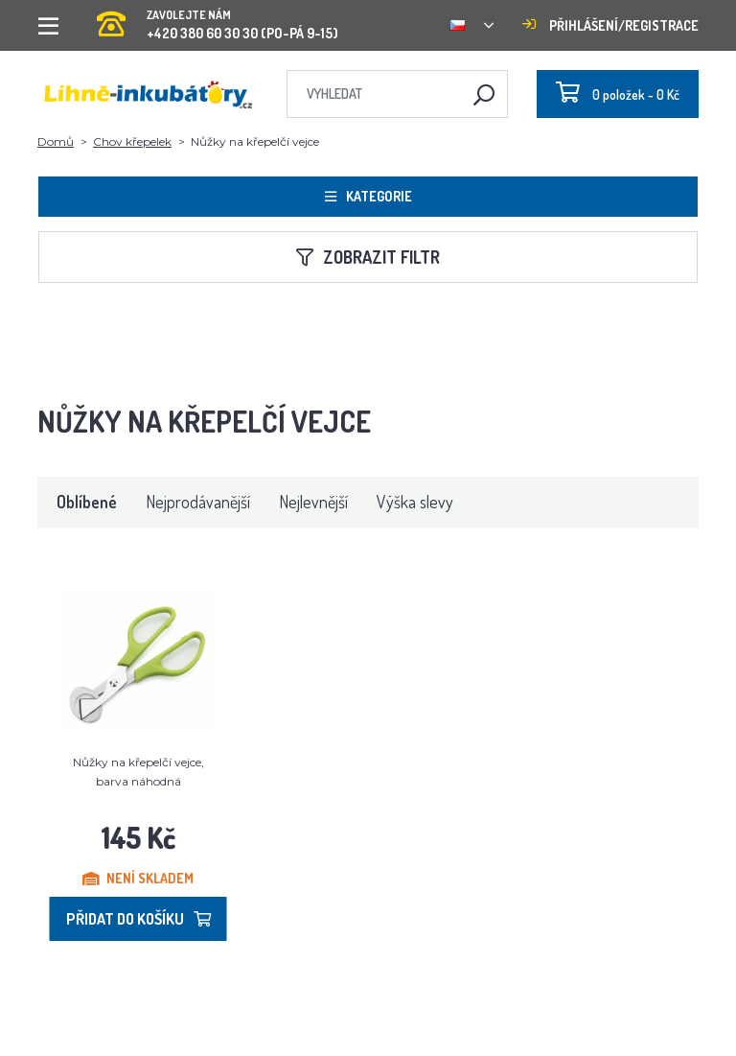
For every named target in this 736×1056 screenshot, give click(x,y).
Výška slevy (415, 501)
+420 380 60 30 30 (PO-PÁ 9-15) (217, 19)
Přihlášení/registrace (610, 25)
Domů (55, 141)
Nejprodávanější (198, 501)
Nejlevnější (313, 501)
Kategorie (368, 196)
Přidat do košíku (138, 918)
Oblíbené (87, 501)
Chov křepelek (132, 141)
